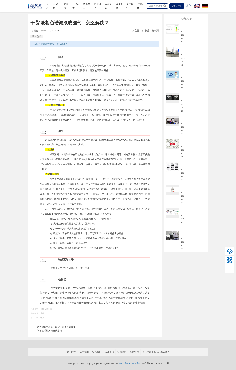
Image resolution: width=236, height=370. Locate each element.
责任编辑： (35, 313)
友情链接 (134, 352)
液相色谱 (36, 36)
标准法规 (119, 6)
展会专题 (108, 6)
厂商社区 (140, 6)
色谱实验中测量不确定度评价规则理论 (56, 327)
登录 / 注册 (176, 6)
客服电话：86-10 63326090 (155, 352)
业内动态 (56, 6)
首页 (47, 6)
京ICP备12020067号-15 (130, 363)
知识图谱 (75, 6)
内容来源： (35, 309)
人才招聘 (109, 352)
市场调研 (97, 6)
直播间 (66, 6)
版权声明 (71, 352)
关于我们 (129, 6)
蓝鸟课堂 (86, 6)
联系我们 (96, 352)
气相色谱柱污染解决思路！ (50, 330)
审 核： (35, 318)
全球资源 (121, 352)
